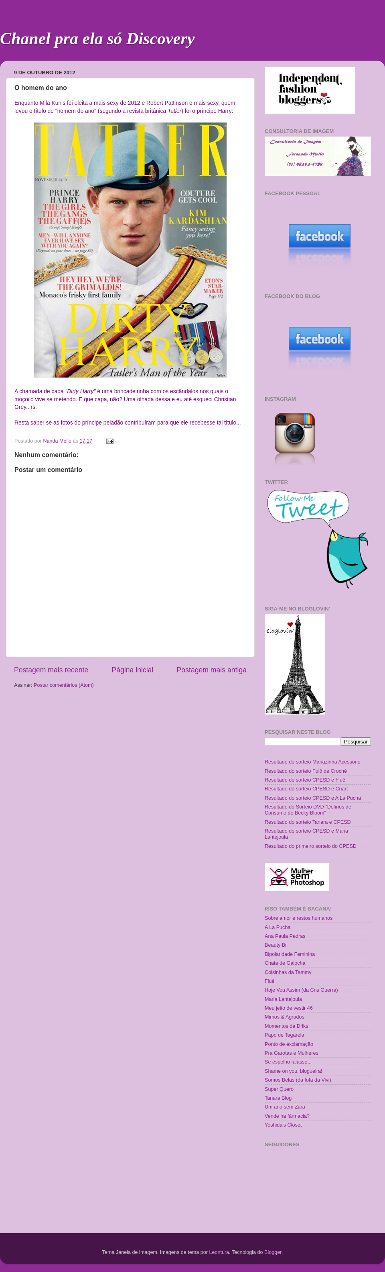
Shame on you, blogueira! (293, 1071)
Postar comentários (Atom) (64, 685)
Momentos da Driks (286, 1026)
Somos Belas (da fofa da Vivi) (298, 1080)
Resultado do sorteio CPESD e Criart (306, 789)
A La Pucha (277, 927)
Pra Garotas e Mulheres (291, 1053)
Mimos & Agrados (284, 1017)
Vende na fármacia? (287, 1116)
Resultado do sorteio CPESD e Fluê (305, 780)
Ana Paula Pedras (285, 936)
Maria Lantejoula (283, 999)
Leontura (219, 1252)
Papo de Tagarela (284, 1035)
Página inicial (132, 670)
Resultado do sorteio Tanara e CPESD (308, 822)
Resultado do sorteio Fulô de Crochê (306, 771)
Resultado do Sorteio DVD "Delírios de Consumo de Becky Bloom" (308, 810)
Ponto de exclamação (289, 1044)
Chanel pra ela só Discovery (97, 38)
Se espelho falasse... (288, 1062)
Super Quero (279, 1089)
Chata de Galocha (285, 963)
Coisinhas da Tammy (288, 972)
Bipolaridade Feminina (290, 954)
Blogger (273, 1252)
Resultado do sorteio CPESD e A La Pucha (313, 798)
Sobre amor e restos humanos (298, 918)
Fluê (270, 981)
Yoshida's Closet (283, 1125)
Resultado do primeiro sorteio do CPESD (311, 846)
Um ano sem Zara (285, 1107)
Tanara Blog (278, 1098)
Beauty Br (276, 945)
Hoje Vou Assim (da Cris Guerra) (301, 990)
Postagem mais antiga (212, 670)
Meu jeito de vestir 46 (289, 1008)
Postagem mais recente (51, 670)
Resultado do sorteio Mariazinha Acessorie (313, 762)
